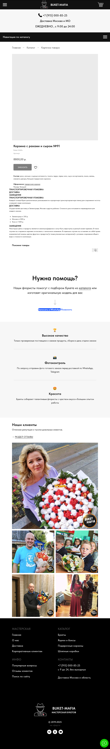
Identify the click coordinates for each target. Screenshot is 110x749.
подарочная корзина (32, 184)
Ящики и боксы (66, 640)
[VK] (49, 733)
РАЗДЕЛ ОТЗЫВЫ (24, 436)
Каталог (31, 47)
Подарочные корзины (70, 645)
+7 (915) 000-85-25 (55, 15)
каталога (85, 288)
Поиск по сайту (21, 676)
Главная (16, 47)
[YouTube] (61, 733)
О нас (15, 640)
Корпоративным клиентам (27, 651)
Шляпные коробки (68, 651)
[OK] (55, 733)
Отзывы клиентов (22, 670)
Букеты (62, 634)
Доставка (17, 645)
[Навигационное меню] (5, 4)
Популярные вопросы (24, 665)
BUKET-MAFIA (59, 4)
